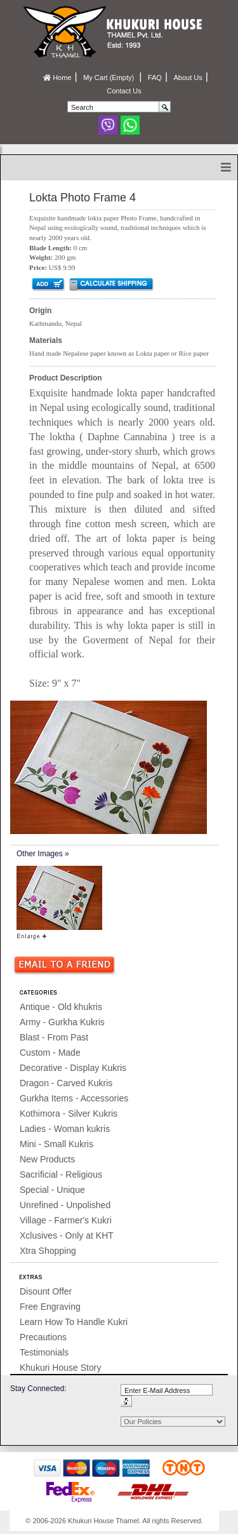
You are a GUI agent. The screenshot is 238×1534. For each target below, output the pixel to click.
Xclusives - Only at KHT (67, 1235)
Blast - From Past (54, 1037)
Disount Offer (46, 1291)
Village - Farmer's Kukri (66, 1220)
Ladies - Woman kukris (65, 1129)
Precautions (43, 1337)
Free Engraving (50, 1307)
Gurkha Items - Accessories (74, 1098)
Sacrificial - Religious (61, 1174)
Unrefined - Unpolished (65, 1205)
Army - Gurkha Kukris (62, 1022)
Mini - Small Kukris (56, 1144)
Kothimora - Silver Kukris (68, 1113)
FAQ (155, 77)
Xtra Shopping (48, 1251)
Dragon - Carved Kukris (66, 1083)
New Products (47, 1159)
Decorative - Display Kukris (73, 1068)
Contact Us (124, 91)
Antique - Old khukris (61, 1007)
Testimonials (44, 1352)
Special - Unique (52, 1190)
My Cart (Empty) (109, 77)
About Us (187, 77)
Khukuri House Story (60, 1367)
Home (57, 77)
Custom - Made (50, 1052)
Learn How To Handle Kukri (74, 1322)
